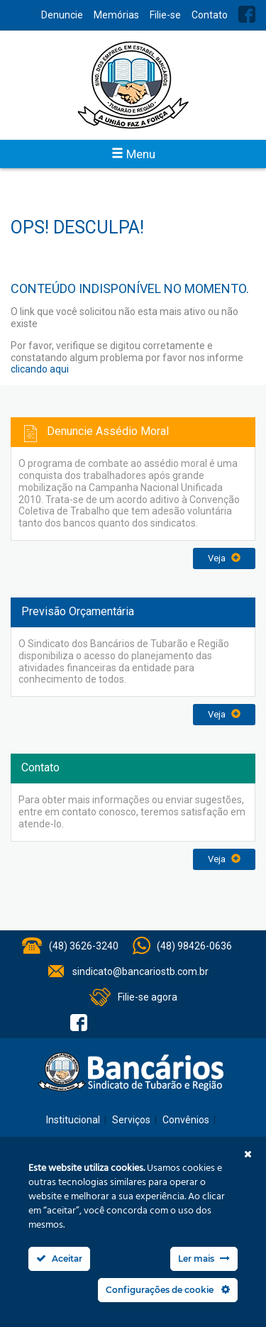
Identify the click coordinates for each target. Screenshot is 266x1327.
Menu (133, 154)
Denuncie (62, 15)
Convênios (185, 1119)
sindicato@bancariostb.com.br (140, 971)
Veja (224, 558)
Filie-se (165, 15)
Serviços (131, 1119)
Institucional (73, 1119)
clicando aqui (40, 369)
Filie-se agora (147, 997)
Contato (210, 15)
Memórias (116, 15)
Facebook (246, 14)
